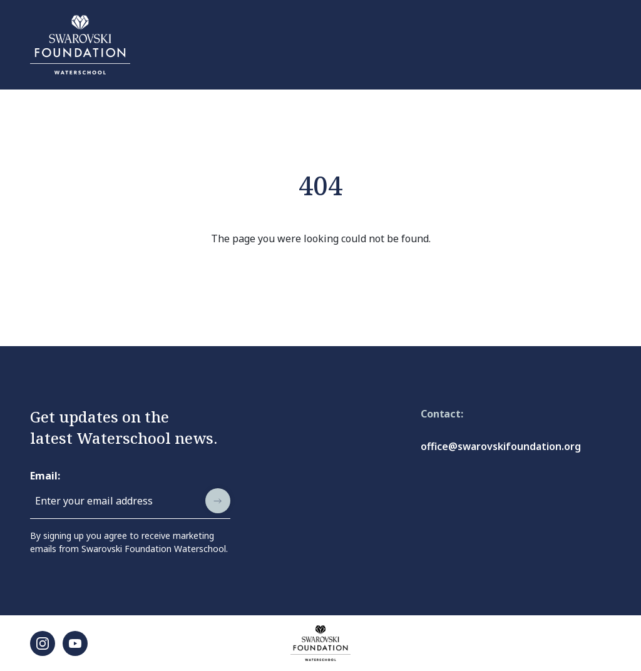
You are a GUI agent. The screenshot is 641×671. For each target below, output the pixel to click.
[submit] (217, 500)
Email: (45, 476)
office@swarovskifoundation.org (501, 446)
